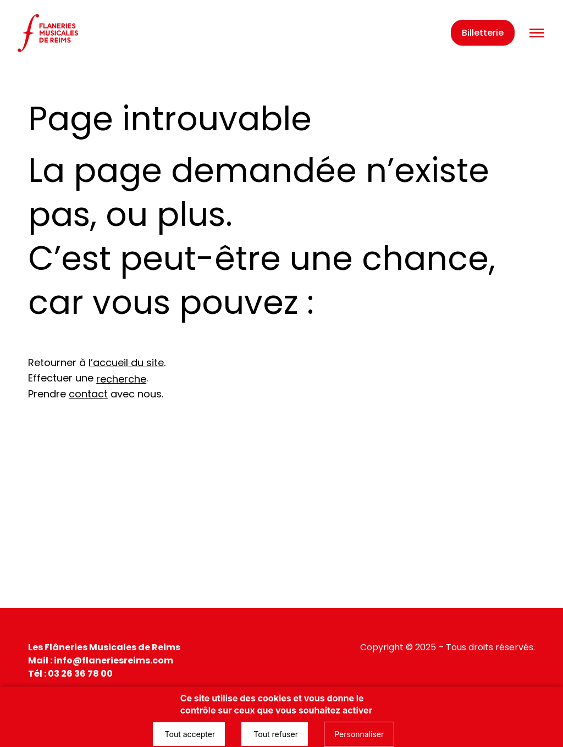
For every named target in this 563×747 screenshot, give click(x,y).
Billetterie (483, 32)
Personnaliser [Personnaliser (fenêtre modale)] (359, 734)
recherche (121, 379)
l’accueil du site (126, 362)
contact (88, 394)
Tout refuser (274, 734)
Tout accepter (189, 734)
